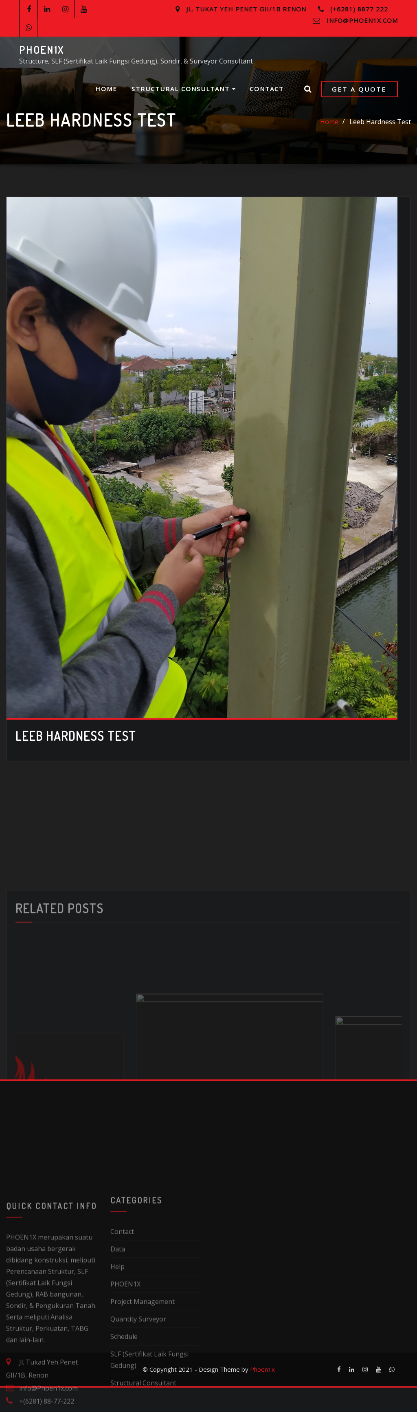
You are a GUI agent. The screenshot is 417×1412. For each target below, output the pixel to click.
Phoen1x (262, 1394)
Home (106, 89)
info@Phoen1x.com (362, 20)
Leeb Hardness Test (380, 123)
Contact (267, 89)
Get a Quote (359, 89)
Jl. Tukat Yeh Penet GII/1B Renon (246, 9)
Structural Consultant (183, 89)
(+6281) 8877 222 (359, 9)
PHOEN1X (41, 49)
